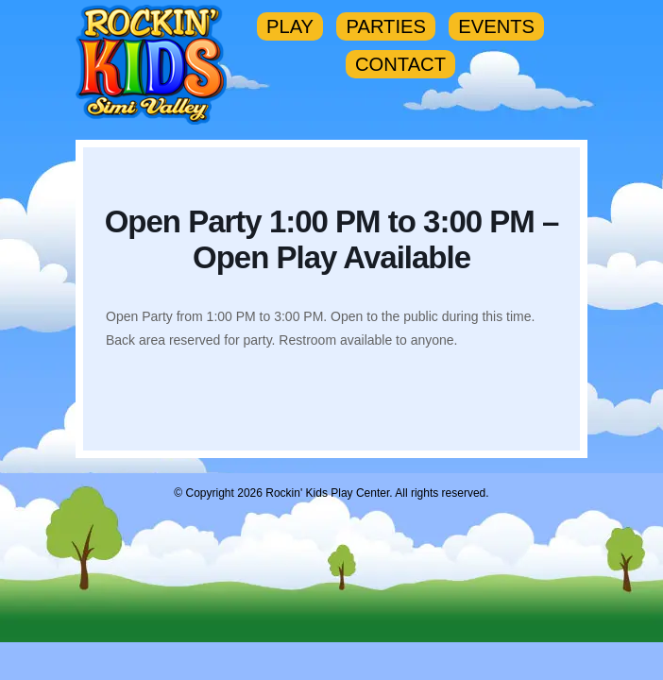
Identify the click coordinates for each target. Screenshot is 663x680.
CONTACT (400, 64)
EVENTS (496, 26)
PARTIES (385, 26)
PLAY (290, 26)
